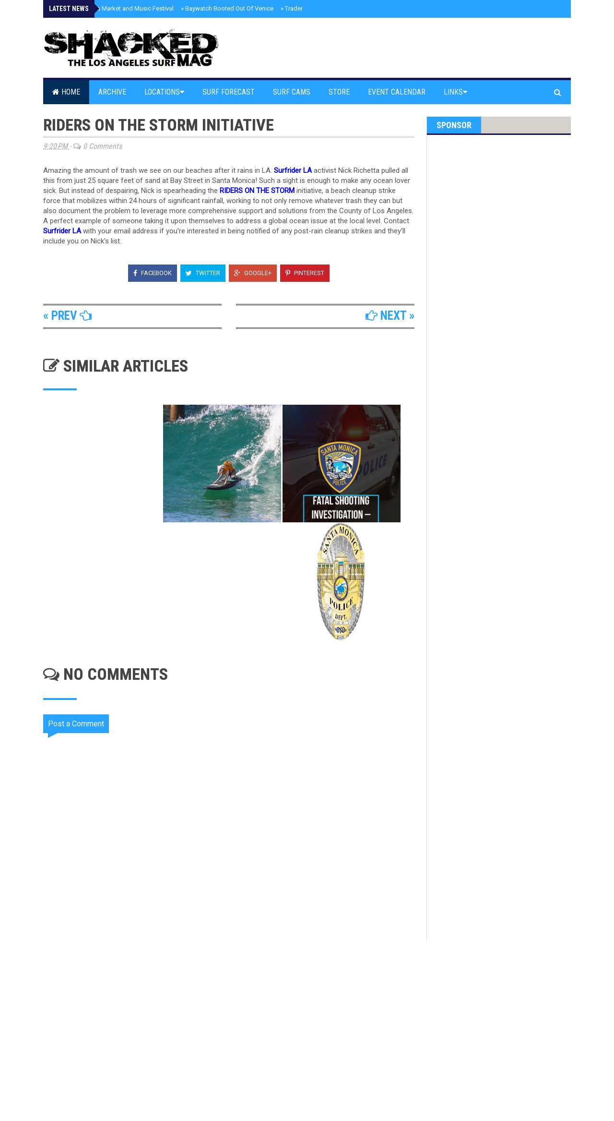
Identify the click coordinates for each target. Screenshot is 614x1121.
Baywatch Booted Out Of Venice (227, 8)
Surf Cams (291, 91)
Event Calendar (396, 91)
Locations (164, 91)
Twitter (203, 273)
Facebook (152, 273)
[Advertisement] (235, 1022)
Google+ (253, 273)
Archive (112, 91)
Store (339, 91)
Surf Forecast (228, 91)
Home (66, 91)
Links (455, 91)
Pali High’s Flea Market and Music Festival (114, 8)
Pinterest (304, 273)
